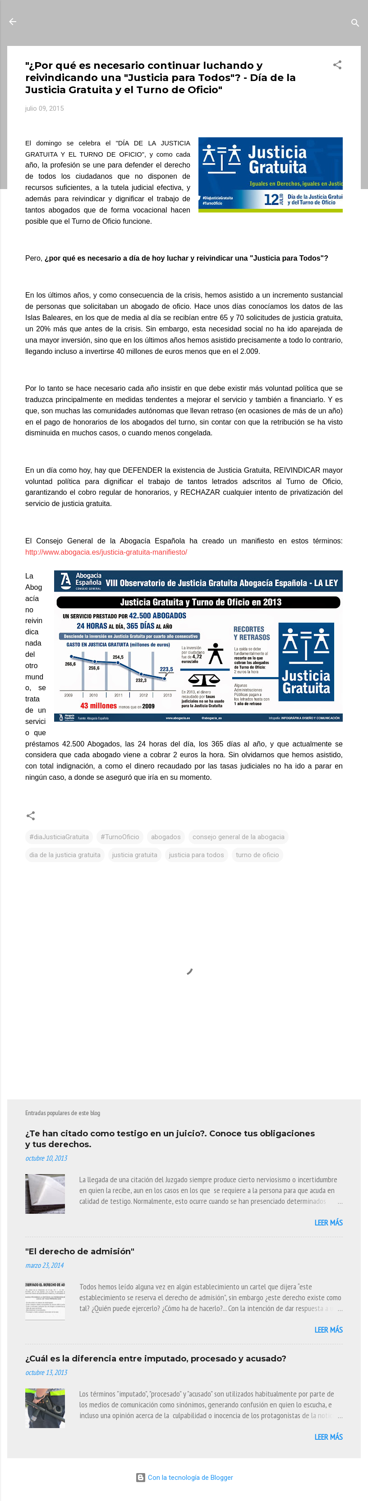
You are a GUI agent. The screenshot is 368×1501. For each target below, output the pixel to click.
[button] (337, 66)
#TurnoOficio (120, 837)
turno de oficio (257, 855)
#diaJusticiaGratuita (59, 837)
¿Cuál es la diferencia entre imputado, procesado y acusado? (155, 1359)
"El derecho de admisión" (79, 1252)
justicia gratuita (134, 855)
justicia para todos (196, 855)
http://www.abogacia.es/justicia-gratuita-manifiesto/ (106, 552)
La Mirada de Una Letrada (92, 21)
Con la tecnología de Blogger (184, 1478)
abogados (166, 837)
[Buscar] (355, 24)
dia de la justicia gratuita (65, 855)
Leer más (329, 1222)
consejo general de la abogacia (239, 837)
